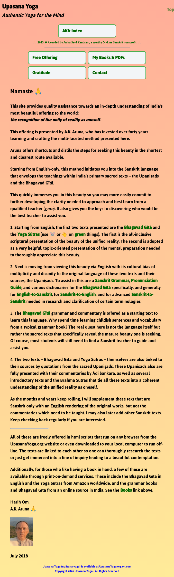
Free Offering (44, 57)
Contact (99, 73)
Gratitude (41, 73)
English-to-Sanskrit (34, 294)
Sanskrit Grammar (112, 280)
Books (126, 490)
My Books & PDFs (108, 57)
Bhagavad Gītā (138, 227)
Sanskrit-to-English (78, 294)
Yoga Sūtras (28, 234)
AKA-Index (72, 31)
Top (170, 9)
